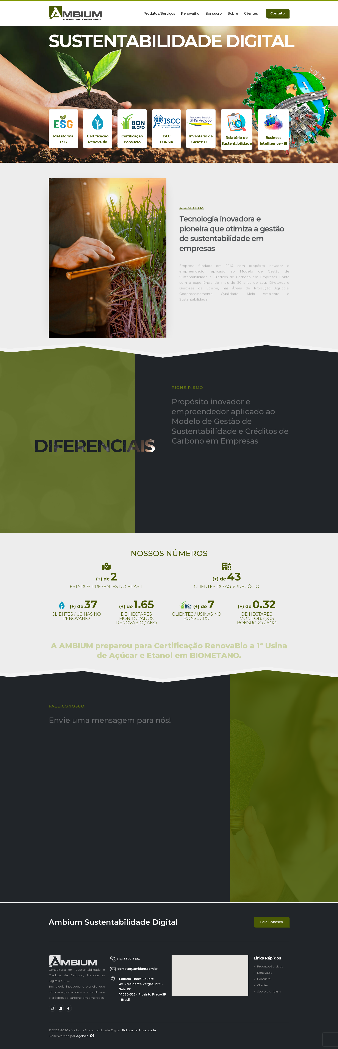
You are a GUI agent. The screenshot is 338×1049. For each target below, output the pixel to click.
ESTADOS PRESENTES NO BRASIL (106, 586)
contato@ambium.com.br (137, 968)
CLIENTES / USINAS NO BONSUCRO (196, 616)
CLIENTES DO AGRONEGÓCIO (226, 586)
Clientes (251, 13)
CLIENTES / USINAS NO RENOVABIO (76, 616)
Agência (85, 1036)
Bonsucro (213, 13)
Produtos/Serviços (159, 13)
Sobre (233, 13)
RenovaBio (190, 13)
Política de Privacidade (139, 1030)
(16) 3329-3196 (128, 959)
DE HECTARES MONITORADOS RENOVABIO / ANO (136, 618)
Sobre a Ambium (269, 991)
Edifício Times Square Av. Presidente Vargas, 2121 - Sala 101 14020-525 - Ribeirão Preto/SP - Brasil (142, 989)
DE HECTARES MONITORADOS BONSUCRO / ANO (257, 618)
